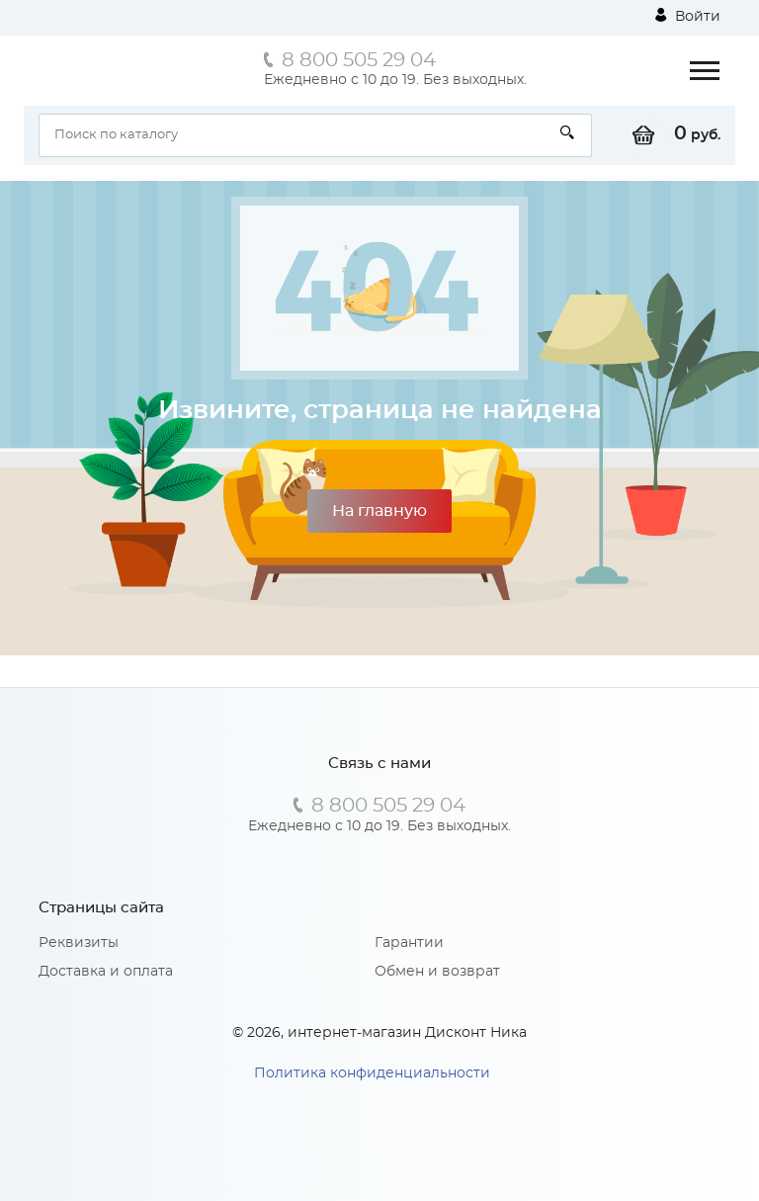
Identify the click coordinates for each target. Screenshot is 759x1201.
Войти (687, 16)
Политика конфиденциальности (372, 1073)
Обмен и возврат (437, 972)
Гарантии (409, 943)
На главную (379, 511)
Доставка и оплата (106, 972)
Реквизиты (79, 943)
